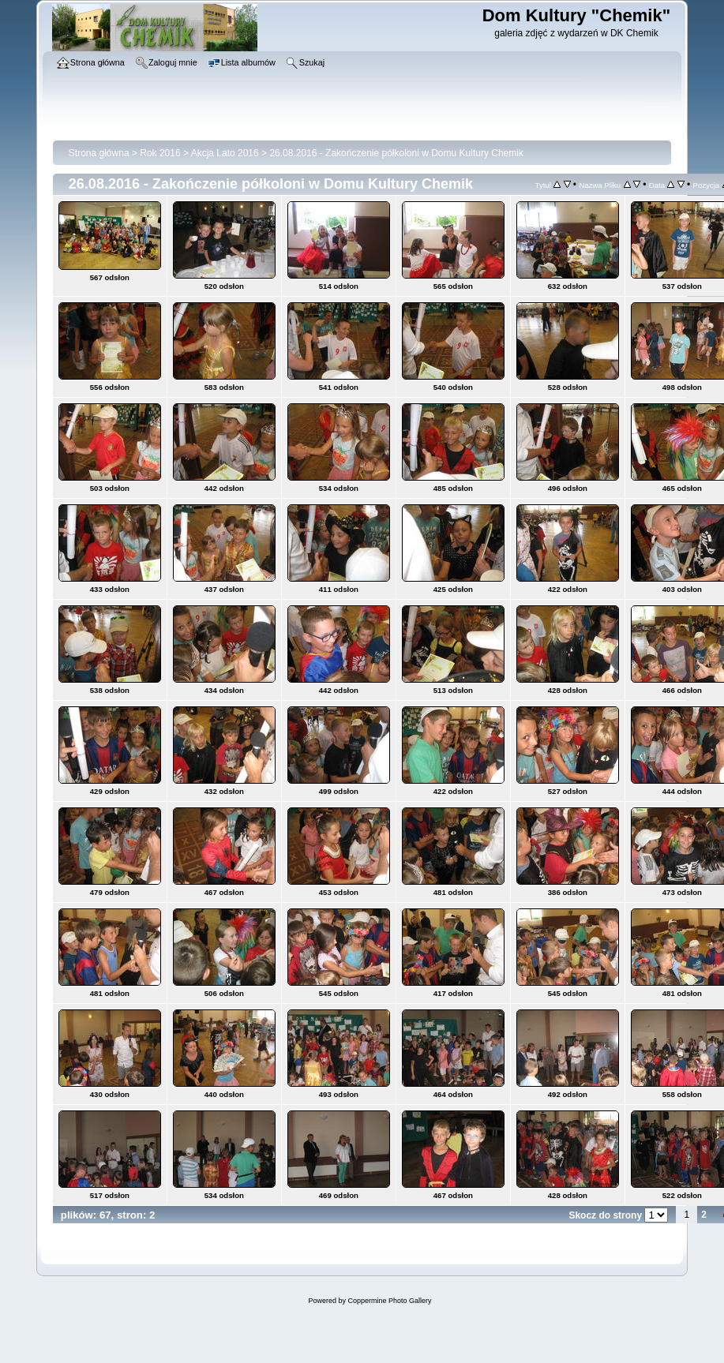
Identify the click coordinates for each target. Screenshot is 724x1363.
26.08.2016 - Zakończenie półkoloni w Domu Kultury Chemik (396, 153)
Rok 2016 (160, 153)
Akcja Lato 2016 (225, 153)
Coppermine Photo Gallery (389, 1301)
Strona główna (99, 153)
